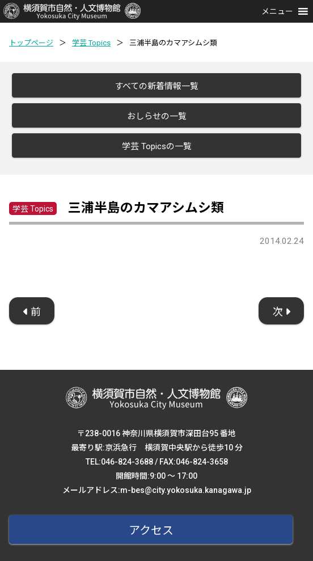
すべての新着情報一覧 (156, 86)
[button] (277, 11)
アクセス (151, 530)
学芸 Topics (91, 43)
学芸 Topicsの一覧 (157, 146)
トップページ (31, 43)
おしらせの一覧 (157, 116)
